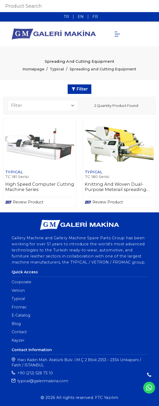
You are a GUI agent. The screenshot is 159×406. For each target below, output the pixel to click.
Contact (19, 331)
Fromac (19, 307)
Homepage (33, 69)
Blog (16, 323)
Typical (57, 69)
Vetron (18, 290)
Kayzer (18, 340)
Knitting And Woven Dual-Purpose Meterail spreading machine (115, 187)
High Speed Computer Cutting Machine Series (39, 187)
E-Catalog (21, 315)
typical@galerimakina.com (42, 381)
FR (95, 16)
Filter (79, 89)
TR (66, 16)
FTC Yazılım (106, 397)
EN (81, 16)
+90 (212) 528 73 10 (35, 373)
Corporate (21, 282)
